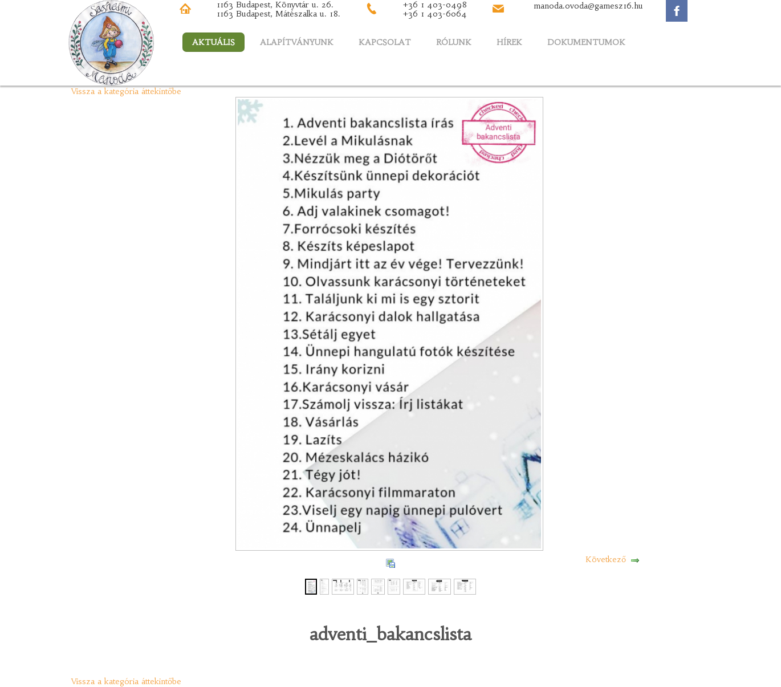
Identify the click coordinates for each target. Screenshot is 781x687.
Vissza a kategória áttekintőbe (126, 91)
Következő (605, 559)
